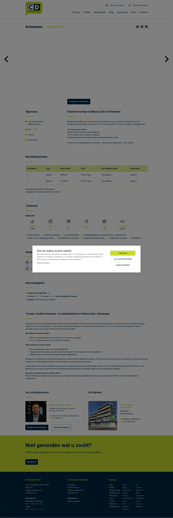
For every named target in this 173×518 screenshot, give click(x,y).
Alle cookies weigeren (123, 259)
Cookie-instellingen (123, 265)
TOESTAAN (123, 253)
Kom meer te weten (43, 263)
